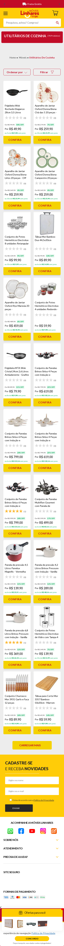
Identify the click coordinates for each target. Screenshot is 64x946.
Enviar (16, 808)
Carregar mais (30, 745)
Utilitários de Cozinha (42, 57)
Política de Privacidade (44, 800)
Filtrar (47, 72)
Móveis (23, 57)
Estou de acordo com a (33, 800)
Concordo (32, 938)
